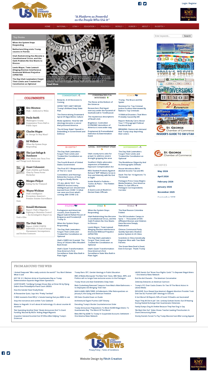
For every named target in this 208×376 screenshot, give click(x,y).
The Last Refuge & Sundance (35, 154)
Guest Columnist (35, 167)
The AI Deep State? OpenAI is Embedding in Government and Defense (71, 131)
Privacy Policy (94, 350)
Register (193, 3)
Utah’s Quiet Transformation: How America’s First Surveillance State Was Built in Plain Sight (70, 252)
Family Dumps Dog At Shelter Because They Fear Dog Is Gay (160, 306)
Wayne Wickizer (35, 191)
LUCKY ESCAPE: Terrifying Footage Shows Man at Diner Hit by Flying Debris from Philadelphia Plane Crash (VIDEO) (41, 285)
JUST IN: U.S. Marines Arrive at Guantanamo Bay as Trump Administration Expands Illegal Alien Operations (38, 279)
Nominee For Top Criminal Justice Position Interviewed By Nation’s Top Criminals (132, 108)
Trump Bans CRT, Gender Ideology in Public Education (97, 272)
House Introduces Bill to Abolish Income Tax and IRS (131, 169)
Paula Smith (32, 118)
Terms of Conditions (110, 350)
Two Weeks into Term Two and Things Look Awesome (33, 160)
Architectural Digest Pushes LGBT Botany (92, 301)
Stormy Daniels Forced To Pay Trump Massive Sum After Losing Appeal (164, 316)
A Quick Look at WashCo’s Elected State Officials (99, 191)
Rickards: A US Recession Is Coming (69, 101)
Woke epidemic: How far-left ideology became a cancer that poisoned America (70, 122)
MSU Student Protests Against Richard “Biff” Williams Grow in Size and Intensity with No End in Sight (101, 174)
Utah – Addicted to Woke (37, 111)
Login (184, 3)
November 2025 (166, 192)
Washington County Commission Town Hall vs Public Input (37, 123)
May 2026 (163, 171)
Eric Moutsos (33, 108)
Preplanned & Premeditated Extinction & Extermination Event (100, 133)
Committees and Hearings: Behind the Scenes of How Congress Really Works (69, 176)
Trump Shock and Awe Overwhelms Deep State (94, 282)
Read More (52, 84)
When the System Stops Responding (36, 145)
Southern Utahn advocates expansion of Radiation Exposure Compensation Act (101, 164)
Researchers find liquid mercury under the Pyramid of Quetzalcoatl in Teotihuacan (101, 110)
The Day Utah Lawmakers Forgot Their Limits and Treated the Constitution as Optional (69, 155)
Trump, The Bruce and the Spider (130, 101)
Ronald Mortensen (36, 207)
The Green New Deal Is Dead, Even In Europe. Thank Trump (131, 247)
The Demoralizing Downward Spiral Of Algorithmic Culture (70, 115)
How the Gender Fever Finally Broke (28, 290)
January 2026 (165, 186)
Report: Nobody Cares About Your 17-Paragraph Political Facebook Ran (131, 122)
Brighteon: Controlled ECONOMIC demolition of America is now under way (100, 125)
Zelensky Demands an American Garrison (152, 282)
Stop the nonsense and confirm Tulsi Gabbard (33, 301)
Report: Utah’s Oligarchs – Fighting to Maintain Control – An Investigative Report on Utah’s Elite (34, 213)
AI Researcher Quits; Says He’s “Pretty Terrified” (33, 293)
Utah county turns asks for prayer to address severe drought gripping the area (100, 155)
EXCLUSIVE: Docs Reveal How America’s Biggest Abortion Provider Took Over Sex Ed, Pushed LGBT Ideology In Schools (164, 292)
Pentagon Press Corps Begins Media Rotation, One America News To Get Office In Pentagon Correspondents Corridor (131, 185)
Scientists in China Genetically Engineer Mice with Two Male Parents (131, 240)
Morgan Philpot (34, 181)
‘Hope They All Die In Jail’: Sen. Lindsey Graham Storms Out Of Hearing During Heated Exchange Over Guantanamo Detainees (164, 302)
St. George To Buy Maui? (37, 134)
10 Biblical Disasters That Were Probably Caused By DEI (132, 115)
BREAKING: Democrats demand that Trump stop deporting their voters (132, 131)
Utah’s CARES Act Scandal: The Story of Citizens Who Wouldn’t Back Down (71, 242)
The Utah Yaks (34, 223)
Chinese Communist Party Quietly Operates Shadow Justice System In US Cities (130, 231)
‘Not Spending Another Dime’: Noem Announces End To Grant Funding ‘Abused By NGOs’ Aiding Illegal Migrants (40, 311)
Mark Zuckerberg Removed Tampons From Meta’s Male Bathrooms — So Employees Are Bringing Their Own (103, 286)
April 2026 (163, 176)
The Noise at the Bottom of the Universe (100, 103)
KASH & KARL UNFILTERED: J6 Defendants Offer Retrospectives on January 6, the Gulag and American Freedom (101, 292)
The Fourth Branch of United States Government (70, 163)
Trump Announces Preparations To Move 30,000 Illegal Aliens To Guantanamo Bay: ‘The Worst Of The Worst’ (102, 309)
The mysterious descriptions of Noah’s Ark (101, 117)
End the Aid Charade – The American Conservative (155, 278)
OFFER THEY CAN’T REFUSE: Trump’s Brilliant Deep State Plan (69, 108)
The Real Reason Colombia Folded (130, 211)
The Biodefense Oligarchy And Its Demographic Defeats (132, 163)
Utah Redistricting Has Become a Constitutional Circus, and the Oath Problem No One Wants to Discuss (102, 219)
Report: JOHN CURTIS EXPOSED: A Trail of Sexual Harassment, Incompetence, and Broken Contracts (33, 230)
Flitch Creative (113, 359)
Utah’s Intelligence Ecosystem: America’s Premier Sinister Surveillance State (34, 197)
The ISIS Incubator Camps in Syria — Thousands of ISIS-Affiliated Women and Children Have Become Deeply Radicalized (132, 221)
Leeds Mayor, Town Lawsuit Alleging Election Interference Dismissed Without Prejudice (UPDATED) (101, 230)
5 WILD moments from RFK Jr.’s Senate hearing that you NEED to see (42, 297)
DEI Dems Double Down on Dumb (89, 297)
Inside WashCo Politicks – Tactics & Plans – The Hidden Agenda (101, 183)
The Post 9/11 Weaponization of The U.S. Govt (70, 169)
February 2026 (165, 181)
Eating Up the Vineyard (36, 184)
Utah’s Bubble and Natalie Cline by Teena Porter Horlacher (37, 172)
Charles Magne (34, 131)
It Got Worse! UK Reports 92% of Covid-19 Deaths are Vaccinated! (162, 297)
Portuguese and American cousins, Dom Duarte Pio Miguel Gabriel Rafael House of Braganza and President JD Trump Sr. (71, 215)
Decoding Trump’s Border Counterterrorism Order (95, 304)
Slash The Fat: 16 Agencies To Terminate (132, 175)
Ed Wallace (32, 141)
